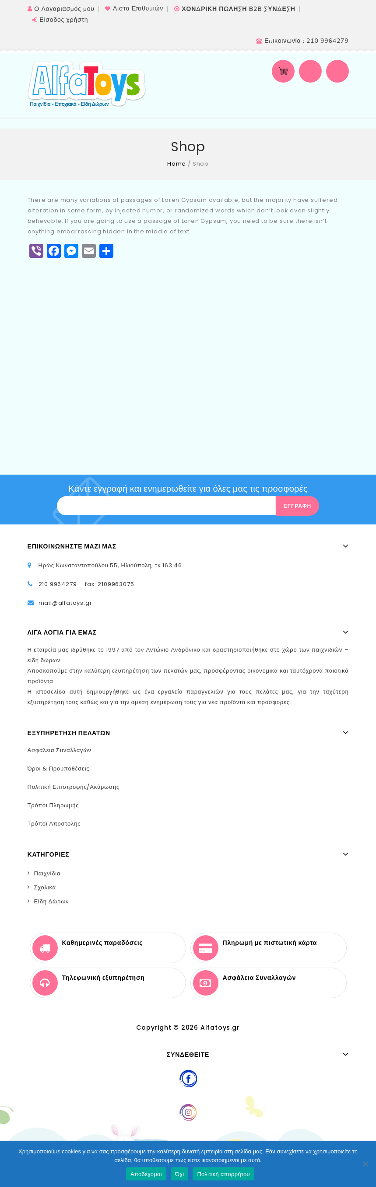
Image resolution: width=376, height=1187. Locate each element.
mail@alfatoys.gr (65, 603)
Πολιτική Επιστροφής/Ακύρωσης (74, 787)
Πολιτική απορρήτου (223, 1174)
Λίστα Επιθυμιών (138, 8)
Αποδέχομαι (146, 1174)
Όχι (179, 1174)
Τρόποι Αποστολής (54, 823)
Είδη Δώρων (51, 901)
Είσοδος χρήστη (63, 20)
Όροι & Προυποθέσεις (59, 768)
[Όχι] (365, 1163)
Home (176, 164)
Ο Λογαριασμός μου (64, 9)
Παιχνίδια (47, 873)
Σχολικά (45, 887)
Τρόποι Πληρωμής (53, 805)
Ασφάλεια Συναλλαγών (59, 750)
